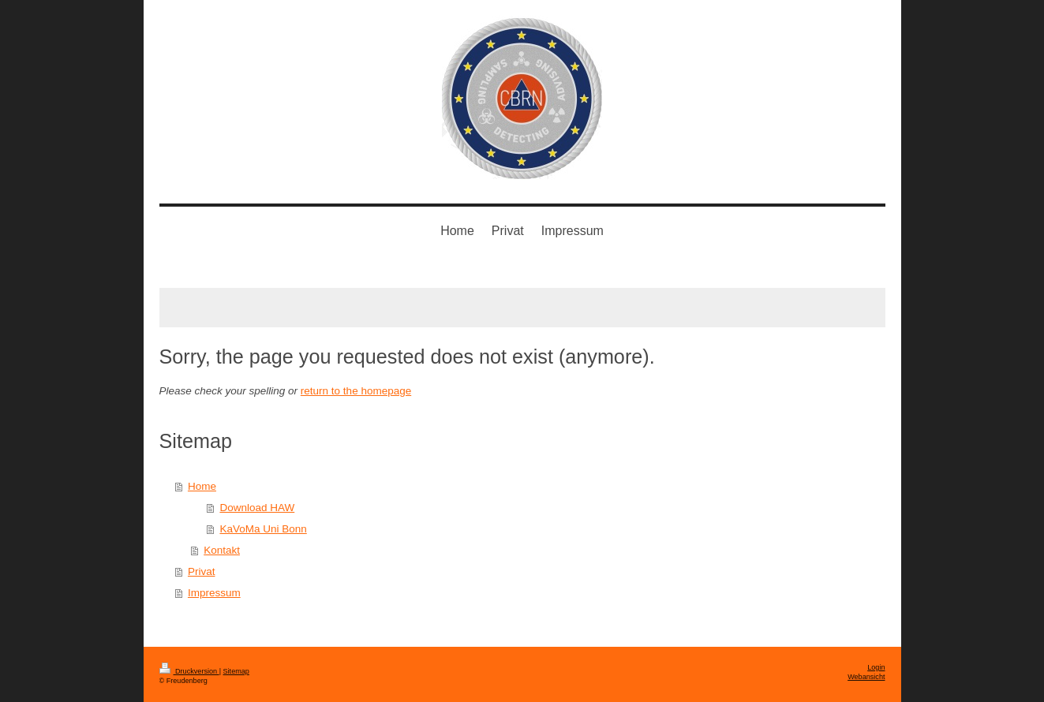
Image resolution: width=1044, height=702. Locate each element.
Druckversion (189, 671)
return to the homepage (356, 391)
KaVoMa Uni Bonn (262, 529)
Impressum (214, 593)
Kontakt (222, 550)
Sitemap (236, 671)
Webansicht (866, 677)
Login (876, 667)
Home (202, 486)
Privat (201, 571)
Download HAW (256, 507)
